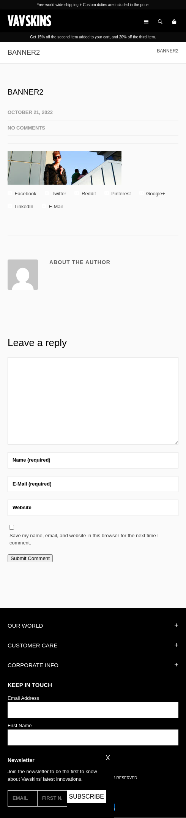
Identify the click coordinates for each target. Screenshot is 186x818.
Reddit (85, 193)
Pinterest (117, 193)
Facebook (22, 193)
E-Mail (52, 206)
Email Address (23, 698)
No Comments (26, 128)
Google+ (152, 193)
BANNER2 (25, 92)
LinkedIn (20, 206)
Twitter (55, 193)
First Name (20, 725)
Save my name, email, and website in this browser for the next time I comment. (84, 539)
